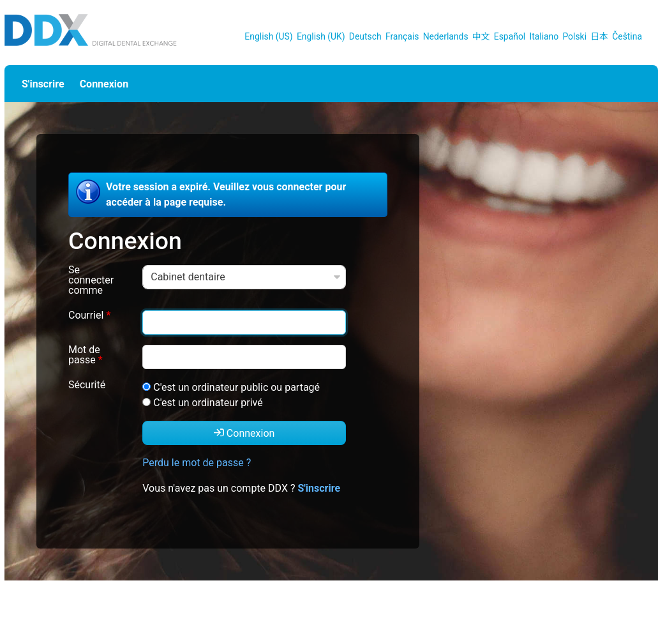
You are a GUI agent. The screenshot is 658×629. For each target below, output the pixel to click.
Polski (574, 36)
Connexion (104, 84)
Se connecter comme (91, 280)
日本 (599, 36)
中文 (481, 36)
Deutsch (365, 36)
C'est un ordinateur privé (208, 403)
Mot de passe (85, 355)
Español (509, 36)
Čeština (627, 36)
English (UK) (321, 36)
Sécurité (86, 385)
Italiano (543, 36)
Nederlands (445, 36)
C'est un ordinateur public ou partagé (236, 387)
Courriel (89, 315)
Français (402, 36)
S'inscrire (43, 84)
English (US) (268, 36)
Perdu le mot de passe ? (196, 463)
